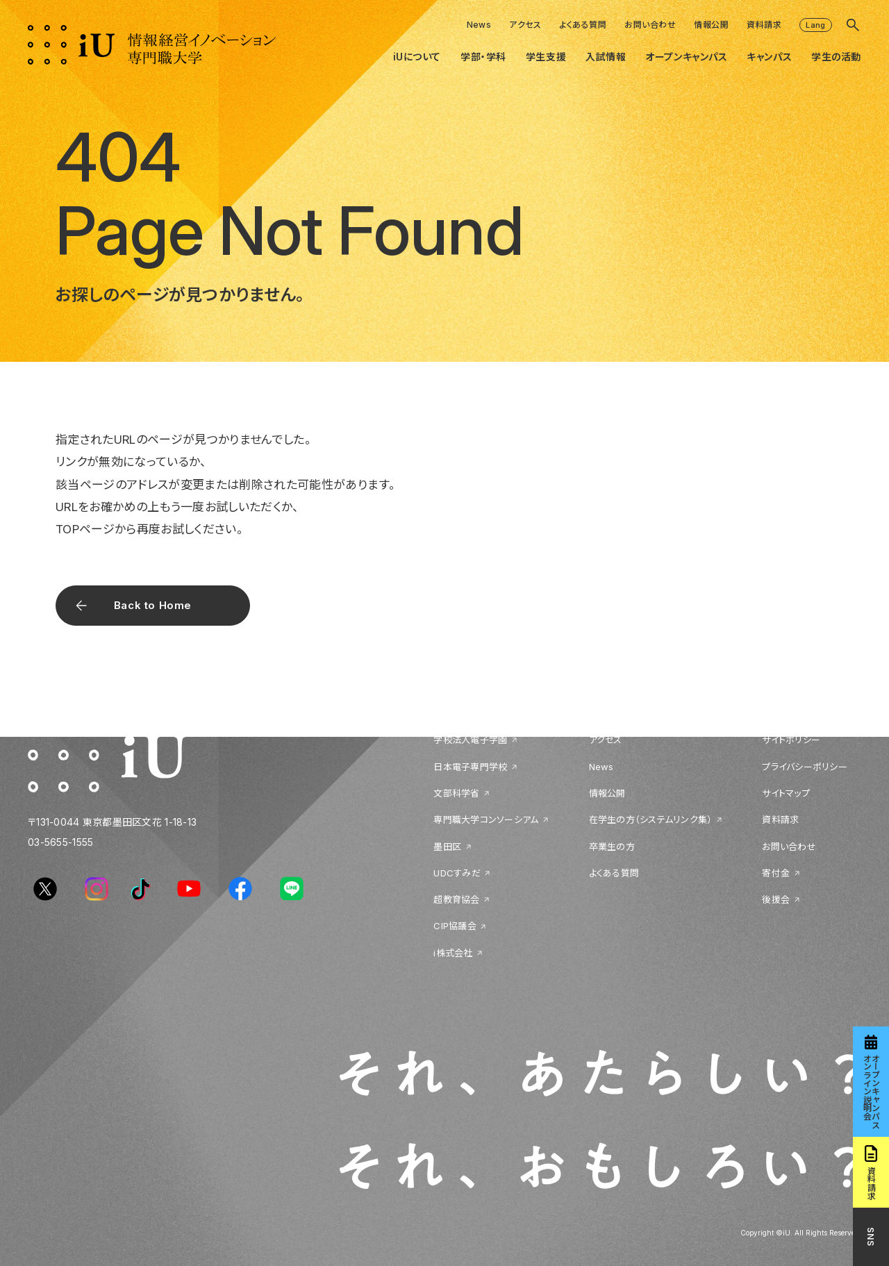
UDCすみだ (457, 873)
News (479, 24)
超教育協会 (456, 899)
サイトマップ (786, 793)
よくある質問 (582, 24)
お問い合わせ (650, 24)
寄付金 (776, 873)
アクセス (525, 24)
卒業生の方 (612, 846)
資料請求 (764, 24)
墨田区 (447, 846)
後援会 (776, 899)
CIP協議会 (454, 926)
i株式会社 (452, 953)
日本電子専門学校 (470, 767)
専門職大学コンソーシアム (485, 819)
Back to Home (153, 605)
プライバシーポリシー (804, 767)
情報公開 (711, 24)
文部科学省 (456, 793)
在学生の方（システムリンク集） (651, 819)
